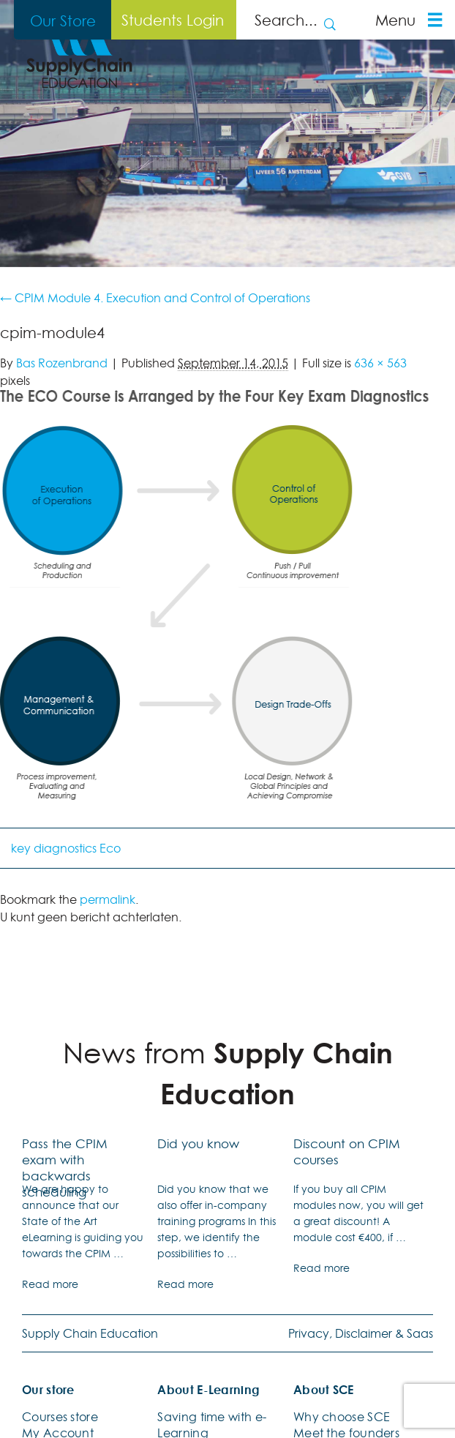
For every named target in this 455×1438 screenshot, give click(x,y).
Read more (50, 1284)
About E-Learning (208, 1389)
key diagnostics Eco (66, 848)
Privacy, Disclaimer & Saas (360, 1333)
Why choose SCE (341, 1416)
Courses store (60, 1416)
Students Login (172, 20)
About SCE (323, 1389)
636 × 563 (380, 363)
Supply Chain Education (90, 1333)
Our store (48, 1389)
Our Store (63, 20)
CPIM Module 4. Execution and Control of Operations (155, 298)
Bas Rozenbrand (62, 363)
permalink (107, 899)
